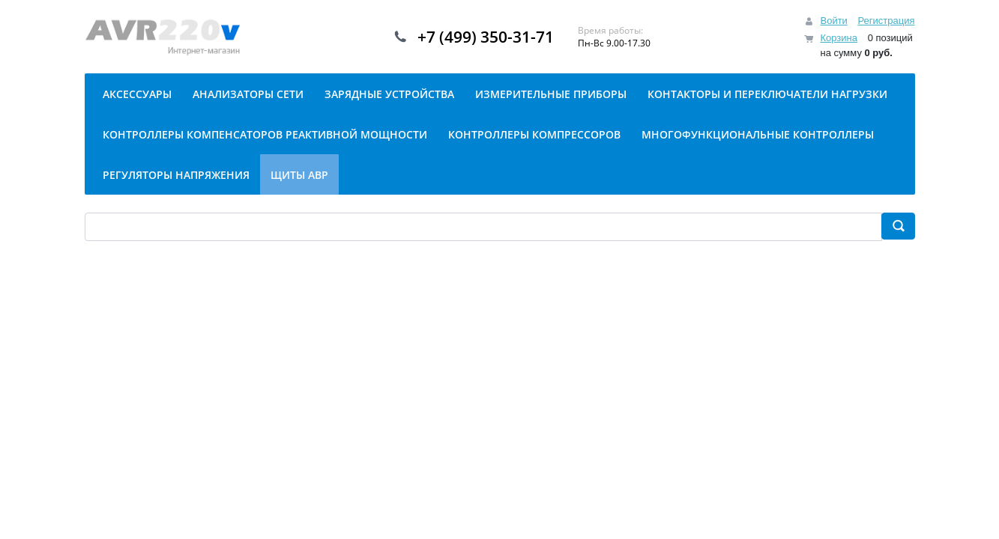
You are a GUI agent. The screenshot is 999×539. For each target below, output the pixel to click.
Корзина (838, 37)
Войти (833, 20)
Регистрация (886, 20)
